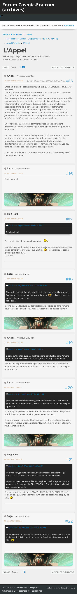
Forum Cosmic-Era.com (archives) (28, 7)
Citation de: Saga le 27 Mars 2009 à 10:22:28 (25, 349)
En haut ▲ (71, 588)
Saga (10, 168)
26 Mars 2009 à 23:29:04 (13, 219)
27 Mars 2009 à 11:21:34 (13, 342)
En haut (6, 572)
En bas (5, 67)
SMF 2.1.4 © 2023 (8, 588)
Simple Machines (22, 588)
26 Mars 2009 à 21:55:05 (13, 173)
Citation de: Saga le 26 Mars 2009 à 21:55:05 (25, 225)
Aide (49, 588)
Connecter (69, 25)
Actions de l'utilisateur (63, 67)
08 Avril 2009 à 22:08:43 (13, 521)
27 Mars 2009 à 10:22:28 (13, 278)
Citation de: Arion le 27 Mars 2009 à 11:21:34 (26, 394)
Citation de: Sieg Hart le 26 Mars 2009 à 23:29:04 (27, 285)
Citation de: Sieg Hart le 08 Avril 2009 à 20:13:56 (27, 527)
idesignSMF (34, 588)
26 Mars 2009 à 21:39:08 (13, 81)
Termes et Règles (59, 588)
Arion (10, 75)
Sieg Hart (12, 214)
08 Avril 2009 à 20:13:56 (13, 459)
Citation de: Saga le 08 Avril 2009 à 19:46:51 (25, 466)
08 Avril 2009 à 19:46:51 (13, 387)
